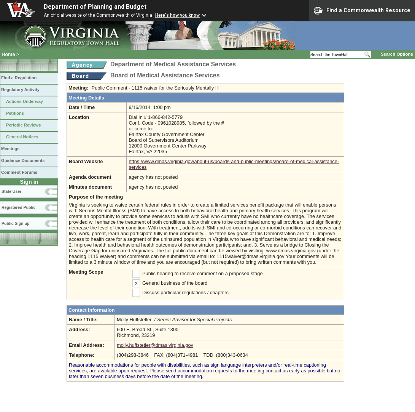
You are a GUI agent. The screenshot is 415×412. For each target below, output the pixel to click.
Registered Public (18, 207)
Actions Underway (24, 101)
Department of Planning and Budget (95, 6)
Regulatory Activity (20, 89)
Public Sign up (15, 223)
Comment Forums (19, 172)
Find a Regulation (19, 77)
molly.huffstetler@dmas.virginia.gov (155, 345)
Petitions (15, 113)
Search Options (397, 54)
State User (11, 191)
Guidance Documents (23, 160)
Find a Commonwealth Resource (362, 10)
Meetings (10, 148)
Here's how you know (177, 15)
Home (8, 54)
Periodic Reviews (23, 125)
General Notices (22, 137)
